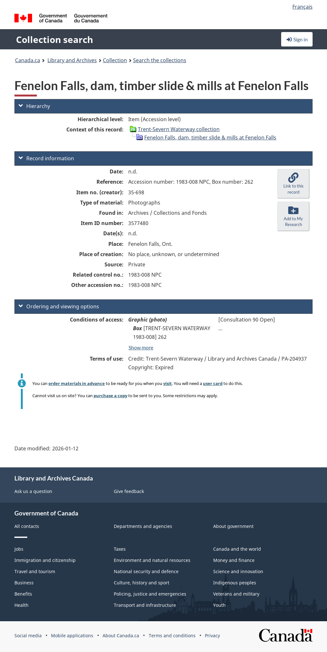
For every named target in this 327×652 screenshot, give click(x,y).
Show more (141, 347)
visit (167, 383)
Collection (115, 60)
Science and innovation (238, 571)
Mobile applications (72, 635)
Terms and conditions (172, 635)
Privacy (212, 635)
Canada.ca (27, 60)
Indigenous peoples (234, 583)
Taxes (120, 549)
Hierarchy (34, 106)
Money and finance (234, 560)
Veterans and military (236, 594)
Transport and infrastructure (145, 605)
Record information (46, 158)
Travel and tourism (34, 571)
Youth (219, 605)
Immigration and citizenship (45, 560)
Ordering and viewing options (59, 306)
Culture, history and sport (141, 583)
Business (24, 583)
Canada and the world (237, 549)
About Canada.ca (121, 635)
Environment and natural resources (152, 560)
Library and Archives (72, 60)
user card (212, 383)
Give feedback (129, 491)
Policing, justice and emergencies (150, 594)
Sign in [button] (297, 39)
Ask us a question (33, 491)
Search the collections (159, 60)
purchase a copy (110, 395)
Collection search (54, 39)
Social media (28, 635)
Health (21, 605)
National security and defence (146, 571)
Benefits (23, 594)
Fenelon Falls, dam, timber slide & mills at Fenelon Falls (210, 137)
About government (233, 526)
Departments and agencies (143, 526)
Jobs (18, 549)
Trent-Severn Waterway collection (179, 129)
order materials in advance (76, 383)
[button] (293, 183)
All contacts (26, 526)
